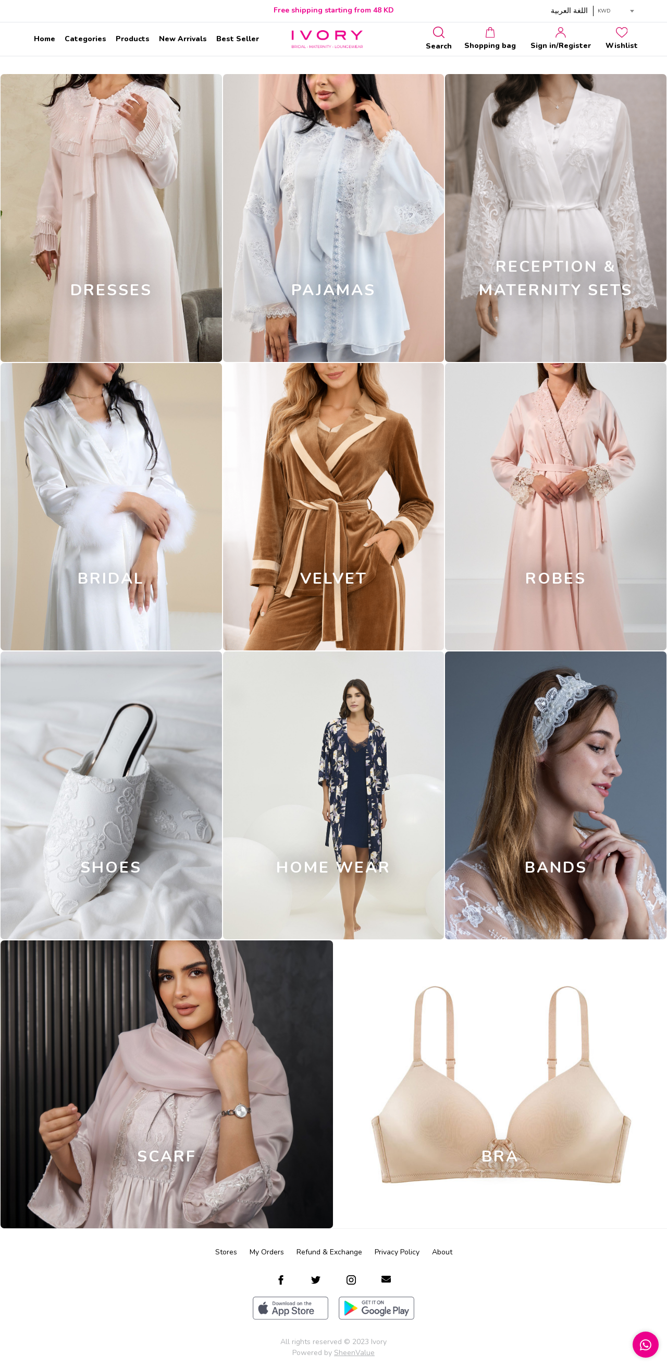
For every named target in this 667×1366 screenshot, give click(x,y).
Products (133, 39)
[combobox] (616, 11)
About (442, 1252)
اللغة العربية (569, 11)
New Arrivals (183, 39)
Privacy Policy (397, 1252)
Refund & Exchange (329, 1252)
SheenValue (354, 1353)
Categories (85, 39)
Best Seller (237, 39)
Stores (226, 1252)
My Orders (267, 1252)
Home (44, 39)
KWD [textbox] (604, 11)
